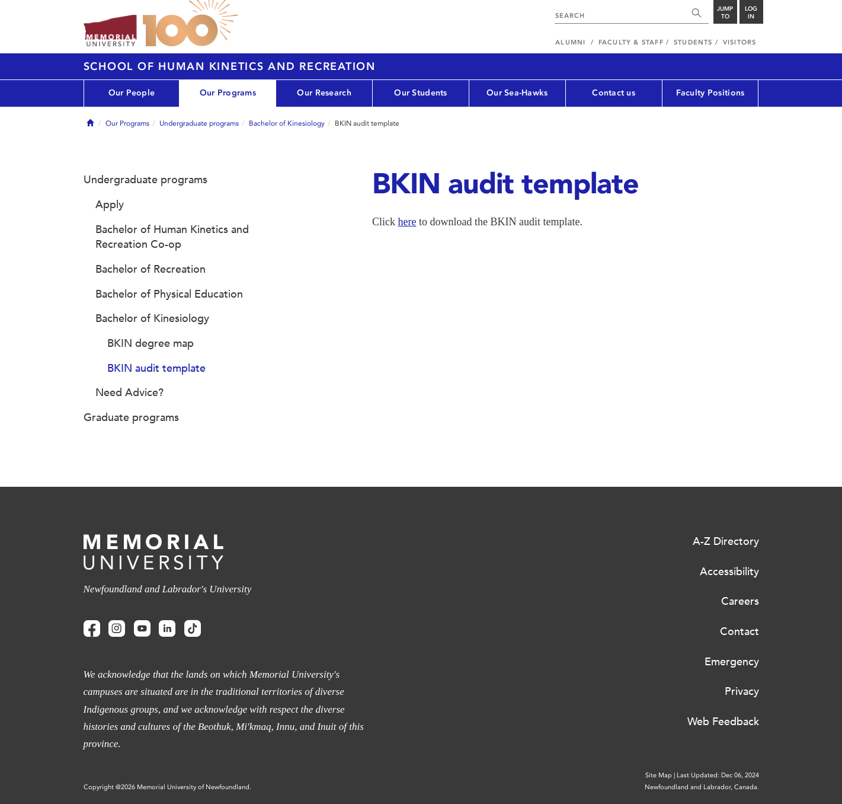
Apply (109, 204)
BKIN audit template (156, 368)
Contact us (613, 93)
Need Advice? (129, 392)
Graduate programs (131, 417)
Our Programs (228, 93)
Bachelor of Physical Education (169, 294)
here (407, 222)
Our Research (324, 93)
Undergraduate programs (199, 123)
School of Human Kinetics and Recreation (230, 66)
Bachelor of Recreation (150, 269)
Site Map (658, 775)
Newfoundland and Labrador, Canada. (702, 787)
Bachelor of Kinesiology (287, 123)
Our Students (420, 93)
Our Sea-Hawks (517, 93)
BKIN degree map (150, 343)
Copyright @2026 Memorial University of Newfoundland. (167, 787)
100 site (190, 23)
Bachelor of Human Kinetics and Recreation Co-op (172, 237)
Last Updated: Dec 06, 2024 (718, 775)
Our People (131, 93)
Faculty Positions (710, 93)
